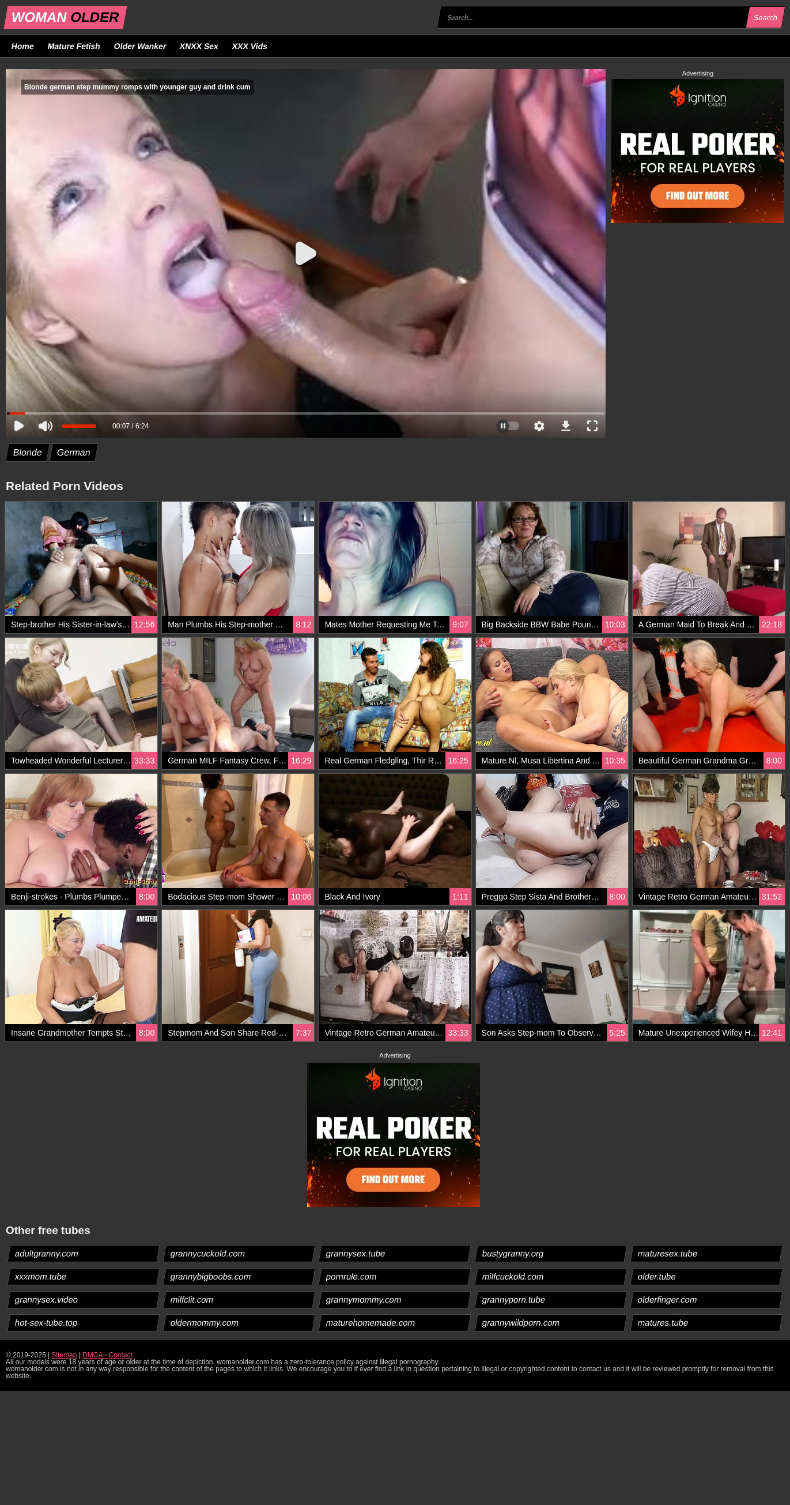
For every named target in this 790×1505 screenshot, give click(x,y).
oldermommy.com (205, 1322)
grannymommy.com (364, 1299)
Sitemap (64, 1355)
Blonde (28, 452)
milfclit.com (192, 1299)
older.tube (656, 1276)
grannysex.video (46, 1299)
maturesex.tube (667, 1253)
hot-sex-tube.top (46, 1322)
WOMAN (65, 17)
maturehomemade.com (371, 1322)
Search (765, 17)
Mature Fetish (74, 46)
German (73, 452)
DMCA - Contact (107, 1355)
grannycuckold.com (208, 1253)
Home (23, 46)
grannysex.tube (356, 1253)
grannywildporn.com (520, 1322)
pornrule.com (352, 1276)
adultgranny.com (47, 1253)
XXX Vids (250, 46)
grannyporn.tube (513, 1299)
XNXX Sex (199, 46)
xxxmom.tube (40, 1276)
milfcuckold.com (513, 1276)
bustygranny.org (512, 1253)
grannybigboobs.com (211, 1276)
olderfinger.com (667, 1299)
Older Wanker (140, 46)
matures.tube (663, 1322)
